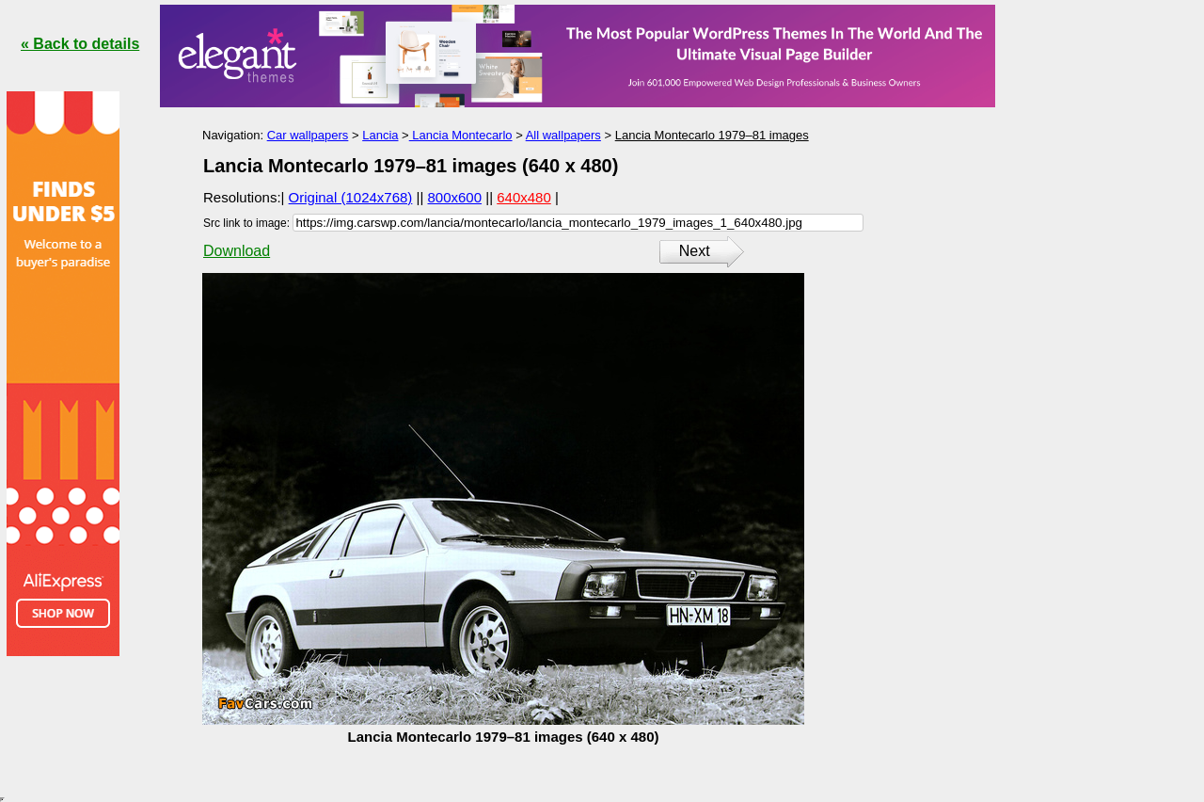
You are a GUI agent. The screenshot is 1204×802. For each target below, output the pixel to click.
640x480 (524, 197)
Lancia (380, 135)
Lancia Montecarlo (461, 135)
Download (236, 251)
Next (694, 251)
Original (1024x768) (351, 197)
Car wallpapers (308, 135)
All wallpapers (563, 135)
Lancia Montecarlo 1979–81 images (712, 135)
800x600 (455, 197)
